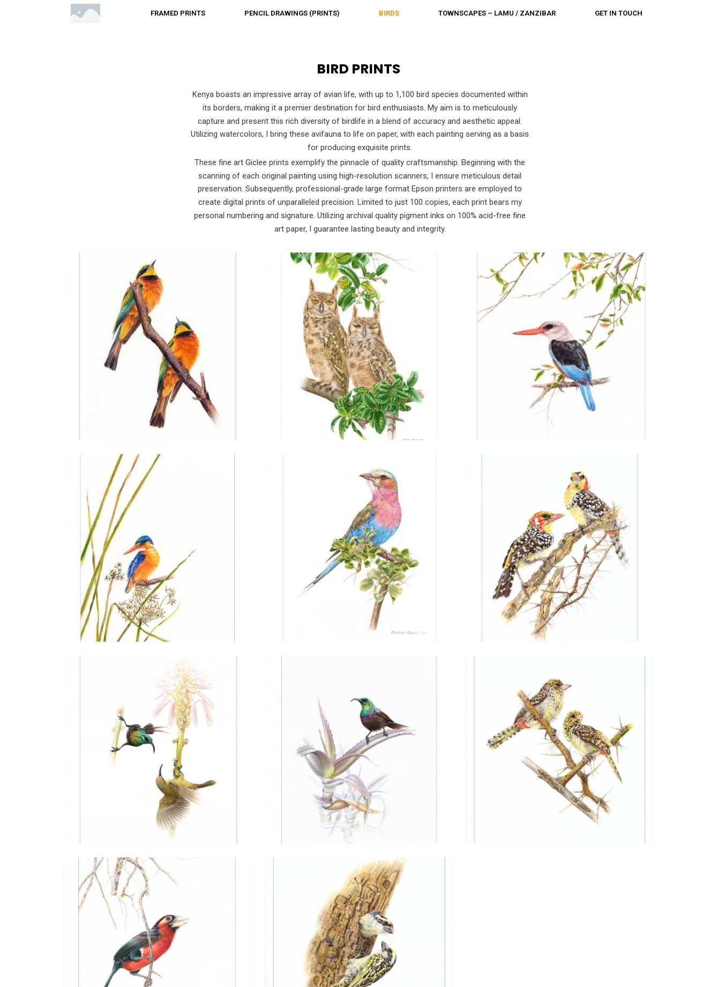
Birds (389, 13)
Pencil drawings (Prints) (291, 13)
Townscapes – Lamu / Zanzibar (497, 13)
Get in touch (619, 13)
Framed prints (178, 13)
